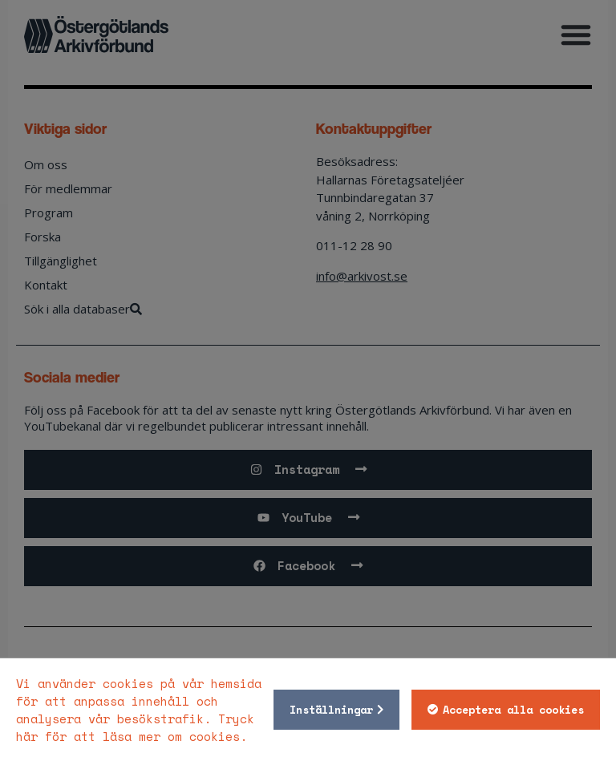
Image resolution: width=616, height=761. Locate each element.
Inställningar (331, 710)
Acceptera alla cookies (513, 710)
